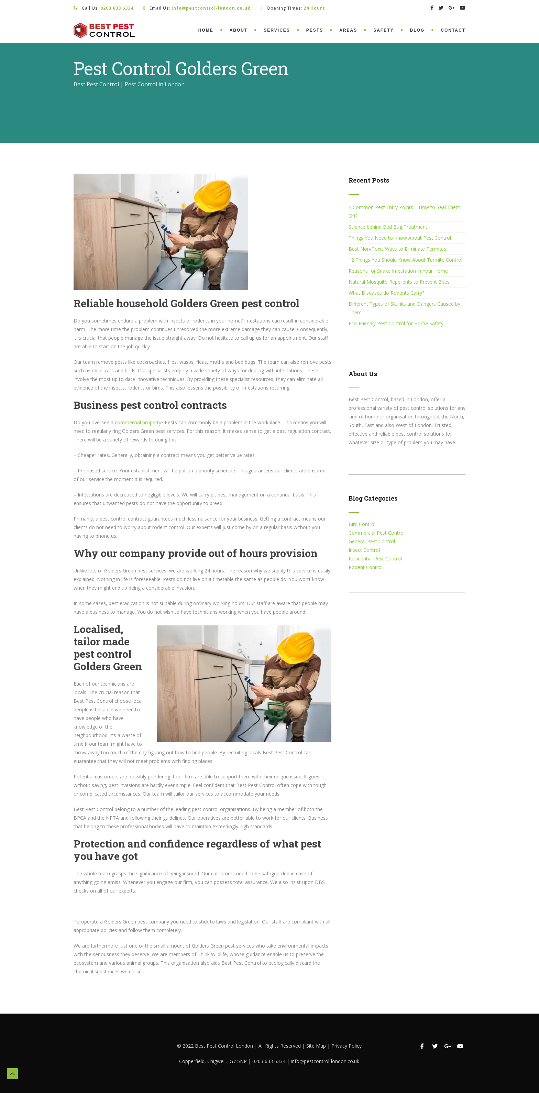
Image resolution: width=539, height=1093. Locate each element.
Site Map (316, 1045)
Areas (348, 30)
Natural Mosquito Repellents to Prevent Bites (399, 281)
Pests (314, 30)
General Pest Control (372, 541)
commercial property (138, 422)
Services (277, 30)
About (239, 30)
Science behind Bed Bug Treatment (388, 226)
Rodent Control (366, 567)
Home (205, 30)
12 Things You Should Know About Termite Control (405, 259)
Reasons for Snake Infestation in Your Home (398, 270)
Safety (383, 30)
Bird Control (362, 524)
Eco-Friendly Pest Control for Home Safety (396, 323)
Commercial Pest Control (377, 532)
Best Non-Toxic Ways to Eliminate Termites (397, 248)
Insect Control (364, 550)
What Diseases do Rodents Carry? (386, 292)
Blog (417, 30)
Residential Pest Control (375, 558)
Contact (453, 30)
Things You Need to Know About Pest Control (400, 237)
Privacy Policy (346, 1045)
